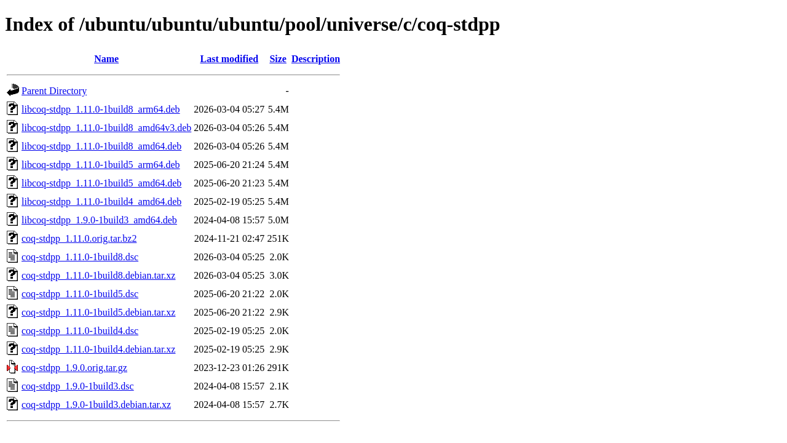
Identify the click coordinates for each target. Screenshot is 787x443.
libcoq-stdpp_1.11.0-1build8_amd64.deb (101, 146)
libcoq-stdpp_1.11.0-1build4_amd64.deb (101, 201)
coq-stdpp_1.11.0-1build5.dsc (80, 294)
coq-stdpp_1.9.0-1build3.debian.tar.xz (96, 404)
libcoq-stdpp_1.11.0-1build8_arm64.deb (101, 109)
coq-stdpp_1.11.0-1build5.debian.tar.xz (98, 312)
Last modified (229, 59)
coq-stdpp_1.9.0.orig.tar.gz (74, 367)
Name (106, 59)
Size (278, 59)
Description (315, 59)
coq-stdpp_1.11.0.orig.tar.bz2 (79, 238)
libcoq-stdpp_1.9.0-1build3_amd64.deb (99, 220)
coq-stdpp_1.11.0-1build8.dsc (80, 257)
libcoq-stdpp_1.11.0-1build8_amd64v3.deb (106, 127)
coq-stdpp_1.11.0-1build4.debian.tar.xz (98, 349)
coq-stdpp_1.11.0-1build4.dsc (80, 330)
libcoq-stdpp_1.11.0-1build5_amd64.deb (101, 183)
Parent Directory (54, 91)
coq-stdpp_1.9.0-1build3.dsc (78, 386)
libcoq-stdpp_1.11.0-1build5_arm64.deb (101, 164)
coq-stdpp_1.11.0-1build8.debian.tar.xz (98, 275)
